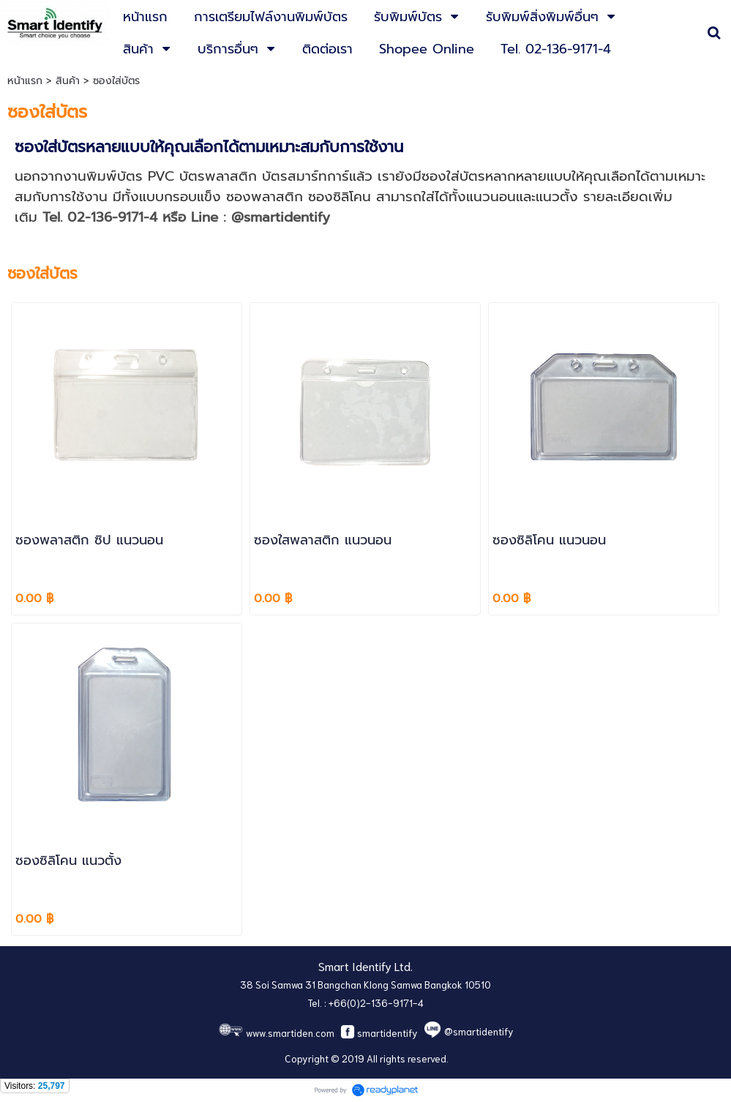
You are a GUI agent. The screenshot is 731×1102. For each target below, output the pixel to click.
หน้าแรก (24, 81)
